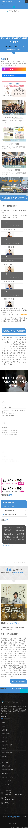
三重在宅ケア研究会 (7, 777)
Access (5, 4)
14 (21, 562)
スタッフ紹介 (6, 762)
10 (16, 562)
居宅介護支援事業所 (7, 752)
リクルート (5, 737)
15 (22, 562)
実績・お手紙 (6, 733)
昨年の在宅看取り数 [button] (9, 514)
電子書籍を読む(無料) (18, 681)
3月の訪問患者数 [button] (8, 502)
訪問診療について (7, 730)
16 (24, 562)
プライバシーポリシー (14, 823)
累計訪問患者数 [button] (8, 510)
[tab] (14, 502)
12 (18, 562)
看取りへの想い (6, 766)
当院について (6, 726)
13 (20, 562)
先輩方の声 (5, 773)
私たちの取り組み (7, 745)
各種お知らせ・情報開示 (14, 331)
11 (17, 562)
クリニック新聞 (6, 781)
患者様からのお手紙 (7, 769)
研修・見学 (5, 741)
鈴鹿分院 (4, 748)
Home (3, 722)
